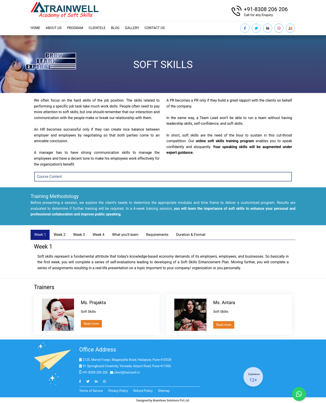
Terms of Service (91, 391)
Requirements (157, 234)
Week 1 (40, 234)
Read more (91, 323)
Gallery (132, 28)
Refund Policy (143, 391)
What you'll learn (125, 234)
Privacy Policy (118, 391)
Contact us (154, 28)
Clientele (97, 28)
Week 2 (59, 234)
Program (75, 28)
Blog (115, 28)
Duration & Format (190, 234)
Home (35, 28)
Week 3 (79, 234)
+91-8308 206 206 (266, 9)
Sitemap (164, 391)
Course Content (49, 176)
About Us (54, 28)
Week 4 (98, 234)
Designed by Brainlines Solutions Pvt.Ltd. (163, 400)
